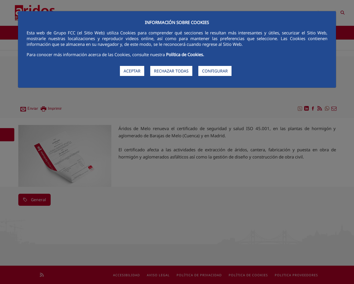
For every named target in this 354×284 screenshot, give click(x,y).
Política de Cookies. (185, 54)
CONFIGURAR (215, 71)
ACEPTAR (132, 71)
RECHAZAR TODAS (171, 71)
